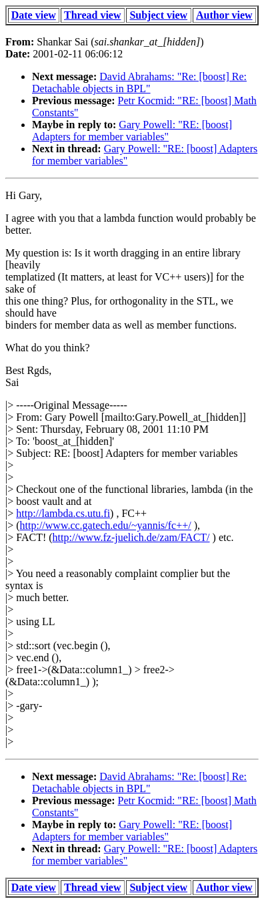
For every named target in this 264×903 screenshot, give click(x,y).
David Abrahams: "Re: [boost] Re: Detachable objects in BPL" (139, 82)
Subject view (158, 15)
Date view (33, 15)
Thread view (92, 15)
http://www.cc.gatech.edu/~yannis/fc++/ (105, 525)
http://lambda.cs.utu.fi (63, 513)
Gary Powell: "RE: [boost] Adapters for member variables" (132, 130)
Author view (224, 15)
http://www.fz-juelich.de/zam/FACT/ (131, 537)
